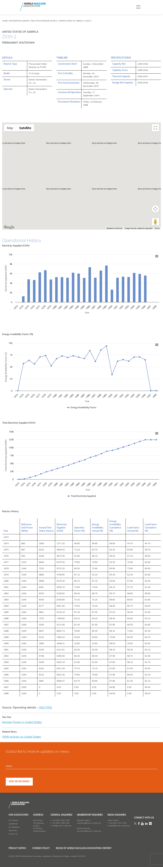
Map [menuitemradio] (10, 128)
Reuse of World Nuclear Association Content (90, 848)
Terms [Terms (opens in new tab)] (157, 228)
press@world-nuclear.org (119, 825)
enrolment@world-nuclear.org (89, 831)
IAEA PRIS (45, 707)
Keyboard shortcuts (115, 228)
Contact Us (13, 834)
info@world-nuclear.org (61, 825)
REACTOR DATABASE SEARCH (44, 21)
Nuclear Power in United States (23, 722)
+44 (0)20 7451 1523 (118, 823)
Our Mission (13, 820)
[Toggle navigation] (138, 7)
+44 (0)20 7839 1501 (61, 823)
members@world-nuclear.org (88, 823)
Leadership (13, 823)
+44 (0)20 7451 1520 (61, 820)
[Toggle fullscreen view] (155, 127)
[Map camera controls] (155, 209)
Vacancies (13, 830)
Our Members (14, 827)
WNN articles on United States (23, 736)
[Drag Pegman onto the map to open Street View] (155, 221)
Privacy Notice (17, 848)
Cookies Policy (44, 848)
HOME (5, 21)
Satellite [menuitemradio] (25, 128)
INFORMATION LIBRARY (19, 21)
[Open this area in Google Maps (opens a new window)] (9, 227)
